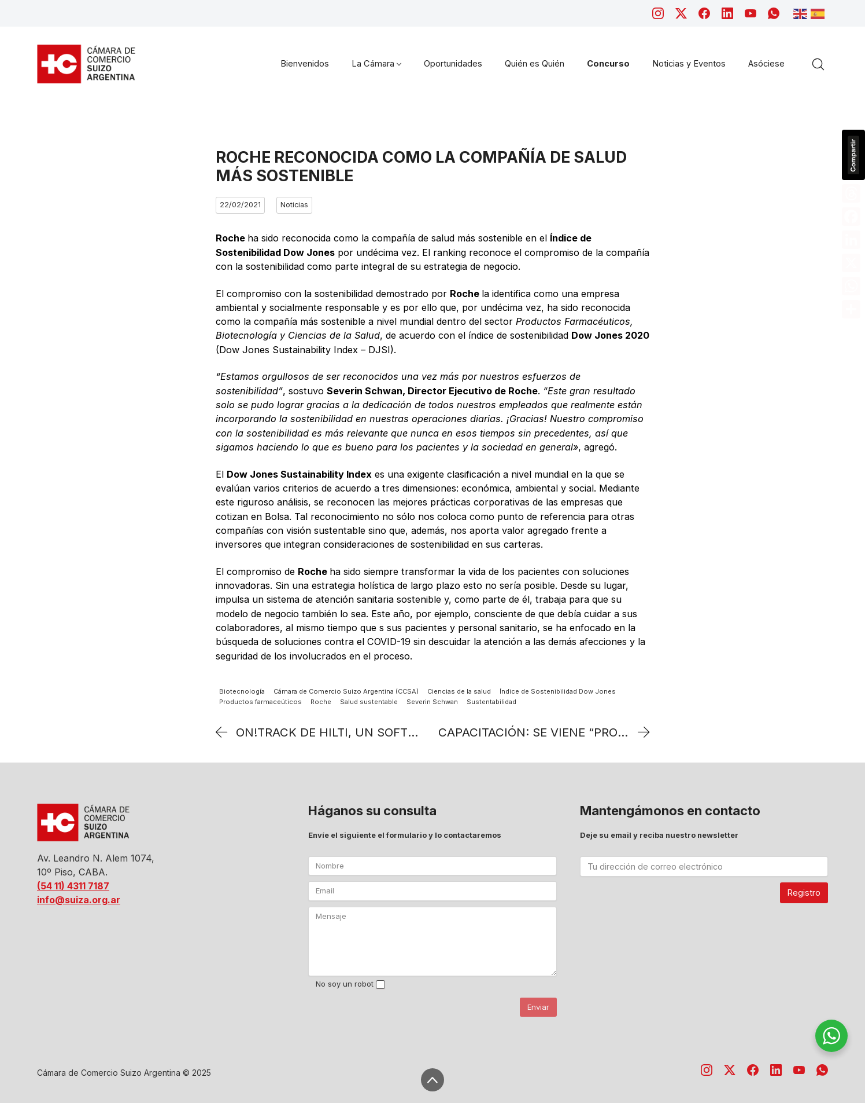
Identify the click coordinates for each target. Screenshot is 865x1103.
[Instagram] (658, 13)
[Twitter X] (681, 13)
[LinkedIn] (727, 13)
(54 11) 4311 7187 (73, 886)
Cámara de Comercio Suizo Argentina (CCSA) (346, 691)
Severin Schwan (432, 702)
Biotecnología (242, 691)
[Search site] (818, 64)
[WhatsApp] (773, 13)
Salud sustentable (369, 702)
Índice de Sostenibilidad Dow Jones (558, 691)
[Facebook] (704, 13)
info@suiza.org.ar (78, 900)
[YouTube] (750, 13)
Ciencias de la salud (459, 691)
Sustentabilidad (491, 702)
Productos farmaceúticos (260, 702)
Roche (320, 702)
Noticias (294, 204)
